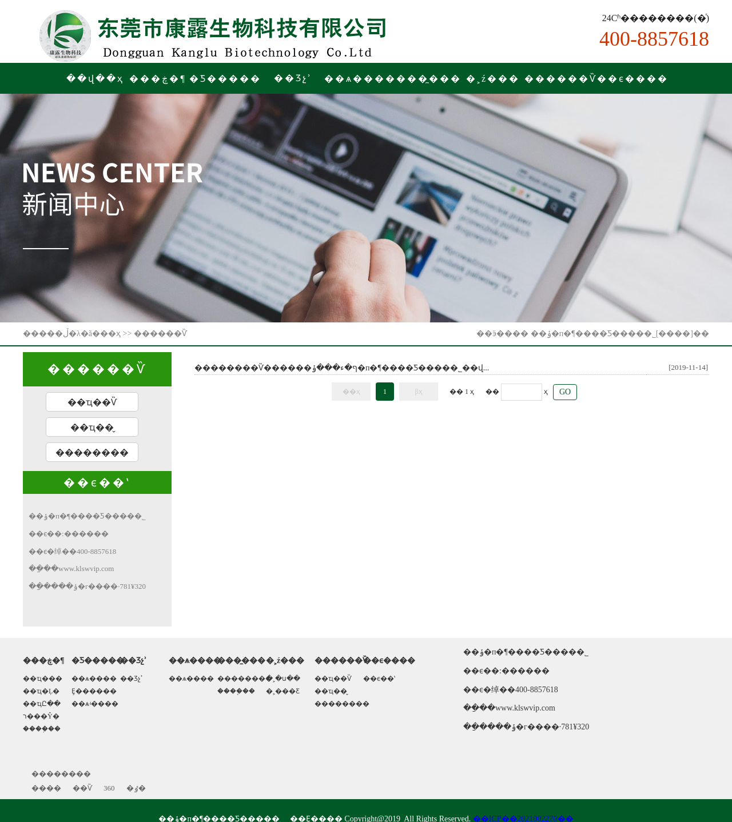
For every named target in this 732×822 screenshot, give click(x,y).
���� (46, 788)
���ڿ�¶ (157, 78)
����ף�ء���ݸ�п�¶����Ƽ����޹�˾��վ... (384, 368)
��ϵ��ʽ (379, 679)
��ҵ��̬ (92, 427)
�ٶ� (136, 788)
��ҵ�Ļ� (41, 691)
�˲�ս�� (283, 679)
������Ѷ (560, 78)
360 (109, 788)
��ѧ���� (360, 78)
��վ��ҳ (95, 78)
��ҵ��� (42, 679)
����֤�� (42, 729)
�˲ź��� (493, 78)
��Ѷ (82, 788)
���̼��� (429, 78)
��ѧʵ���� (94, 704)
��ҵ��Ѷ (92, 402)
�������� (92, 452)
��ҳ (110, 333)
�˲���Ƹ (283, 691)
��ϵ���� (633, 78)
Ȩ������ (94, 691)
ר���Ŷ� (41, 716)
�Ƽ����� (225, 78)
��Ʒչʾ (131, 679)
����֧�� (236, 691)
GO (565, 392)
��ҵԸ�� (42, 704)
